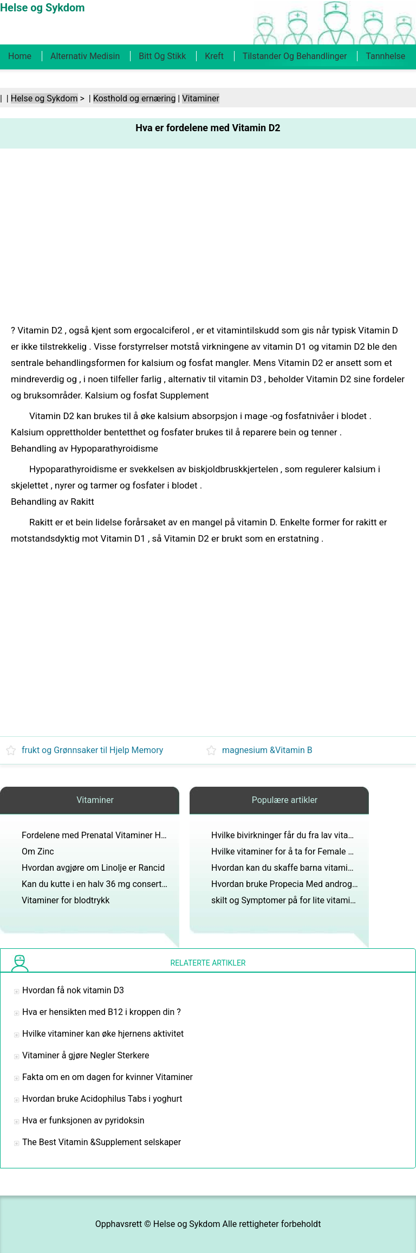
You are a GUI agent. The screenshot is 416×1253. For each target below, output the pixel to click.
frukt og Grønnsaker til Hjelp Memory (92, 750)
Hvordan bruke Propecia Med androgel (285, 884)
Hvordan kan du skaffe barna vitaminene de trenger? (311, 868)
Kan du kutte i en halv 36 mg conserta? (96, 884)
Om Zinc (38, 851)
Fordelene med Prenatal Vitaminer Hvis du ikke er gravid (129, 835)
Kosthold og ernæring (134, 98)
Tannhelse (385, 56)
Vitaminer (200, 98)
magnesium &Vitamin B (267, 750)
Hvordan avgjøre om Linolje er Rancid (93, 868)
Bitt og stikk (162, 56)
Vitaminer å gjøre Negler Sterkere (85, 1055)
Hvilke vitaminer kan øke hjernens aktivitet (103, 1034)
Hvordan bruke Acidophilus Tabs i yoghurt (102, 1099)
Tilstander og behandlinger (295, 56)
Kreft (214, 56)
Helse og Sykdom (44, 98)
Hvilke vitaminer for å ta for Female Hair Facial (300, 851)
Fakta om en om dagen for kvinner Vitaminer (107, 1077)
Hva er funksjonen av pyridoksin (83, 1120)
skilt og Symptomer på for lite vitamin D (287, 900)
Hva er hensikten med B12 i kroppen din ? (101, 1012)
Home (19, 56)
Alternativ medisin (85, 56)
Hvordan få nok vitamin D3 (73, 990)
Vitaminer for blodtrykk (65, 900)
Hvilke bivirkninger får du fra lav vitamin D (290, 835)
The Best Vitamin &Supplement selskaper (101, 1142)
